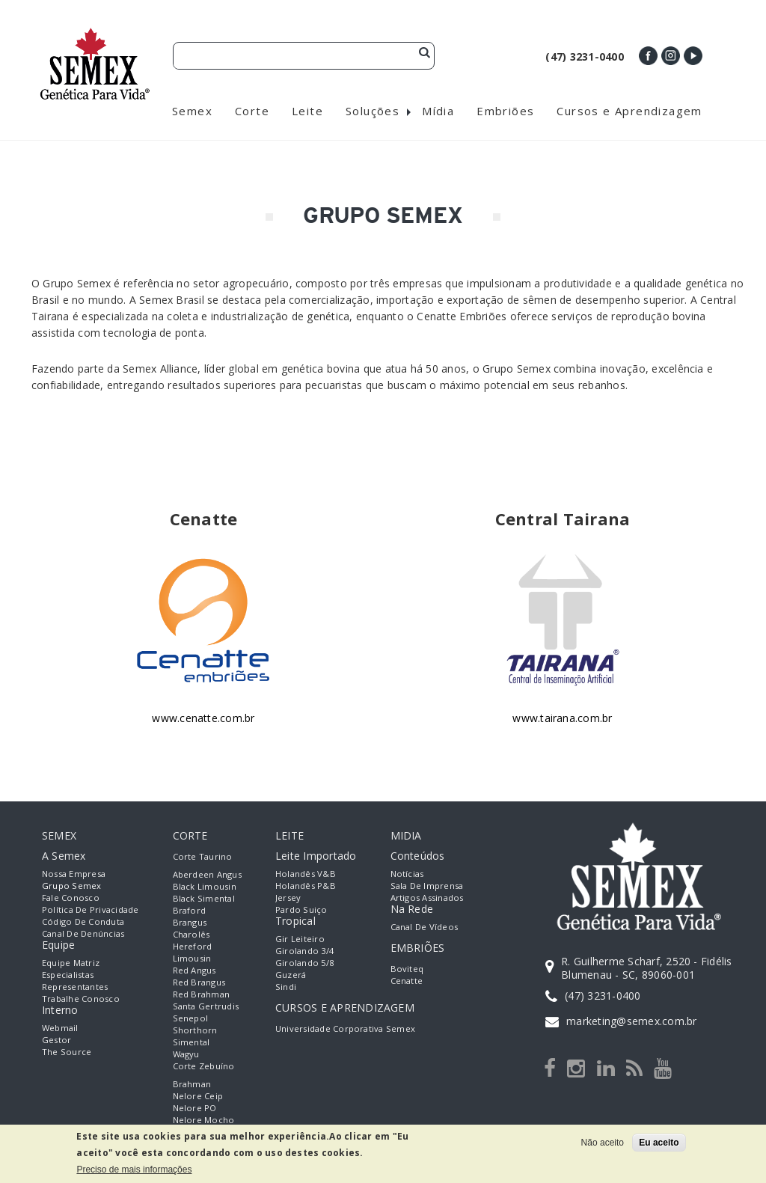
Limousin (192, 958)
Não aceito (602, 1142)
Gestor (56, 1039)
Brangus (190, 922)
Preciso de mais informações (134, 1169)
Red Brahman (201, 994)
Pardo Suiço (301, 909)
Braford (189, 910)
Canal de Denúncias (83, 933)
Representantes (75, 986)
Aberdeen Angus (207, 874)
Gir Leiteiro (300, 938)
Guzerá (290, 974)
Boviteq (407, 968)
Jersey (288, 897)
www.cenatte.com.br (203, 718)
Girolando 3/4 (304, 950)
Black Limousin (204, 886)
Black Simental (204, 898)
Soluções (372, 110)
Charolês (191, 934)
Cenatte (406, 980)
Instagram (670, 55)
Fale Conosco (70, 897)
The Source (66, 1051)
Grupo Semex (72, 885)
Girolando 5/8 (304, 962)
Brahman (192, 1083)
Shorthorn (195, 1030)
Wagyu (186, 1054)
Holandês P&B (305, 885)
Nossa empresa (73, 873)
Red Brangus (199, 982)
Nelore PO (195, 1107)
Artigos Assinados (427, 897)
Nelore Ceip (198, 1095)
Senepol (191, 1018)
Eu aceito (658, 1142)
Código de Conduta (83, 921)
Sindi (285, 986)
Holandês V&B (305, 873)
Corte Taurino (203, 856)
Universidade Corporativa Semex (345, 1028)
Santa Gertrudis (206, 1006)
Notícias (407, 873)
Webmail (60, 1027)
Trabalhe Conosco (81, 998)
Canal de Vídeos (424, 926)
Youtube (693, 55)
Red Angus (194, 970)
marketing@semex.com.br (631, 1021)
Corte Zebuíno (204, 1066)
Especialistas (68, 974)
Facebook (648, 55)
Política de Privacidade (90, 909)
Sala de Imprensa (427, 885)
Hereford (192, 946)
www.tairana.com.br (562, 718)
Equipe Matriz (70, 962)
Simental (191, 1042)
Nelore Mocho (204, 1119)
